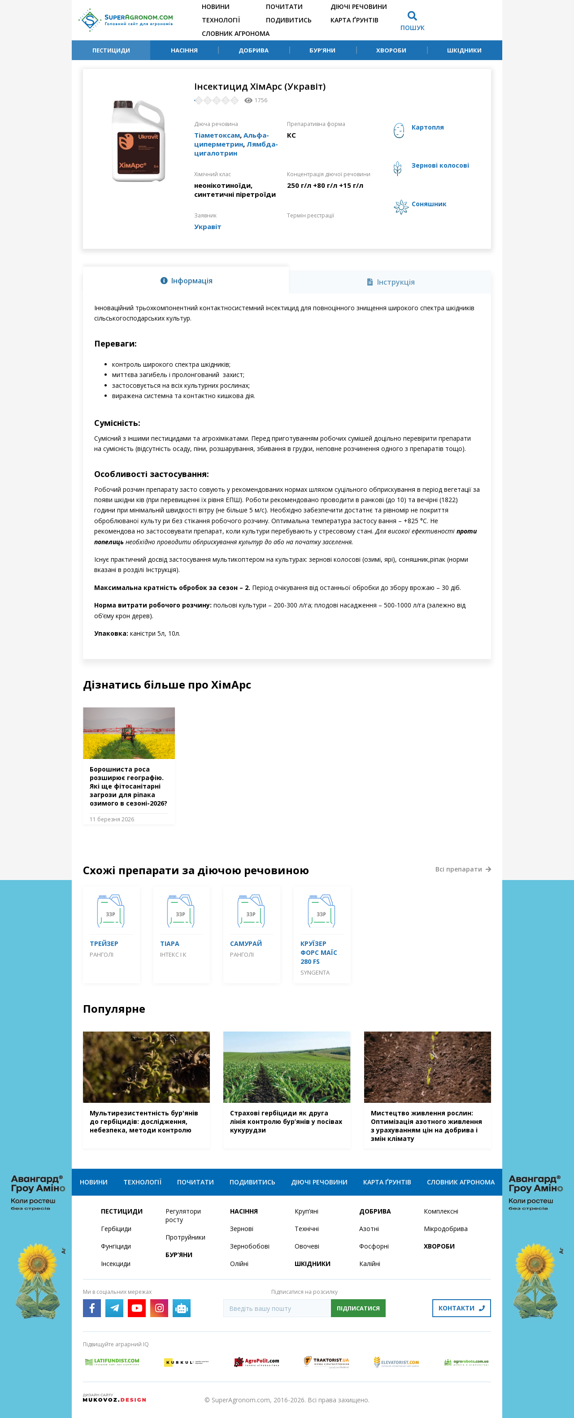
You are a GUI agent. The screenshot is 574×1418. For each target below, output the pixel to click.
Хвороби (391, 50)
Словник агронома (236, 33)
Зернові (241, 1228)
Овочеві (307, 1246)
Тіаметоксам (217, 134)
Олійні (239, 1263)
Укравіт (208, 226)
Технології (221, 20)
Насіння (184, 50)
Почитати (284, 6)
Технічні (307, 1228)
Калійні (369, 1263)
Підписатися (358, 1308)
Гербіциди (116, 1228)
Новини (216, 6)
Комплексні (441, 1211)
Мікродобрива (446, 1228)
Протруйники (185, 1237)
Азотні (369, 1228)
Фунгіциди (116, 1246)
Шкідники (464, 50)
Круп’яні (306, 1211)
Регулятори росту (183, 1215)
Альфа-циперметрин (231, 139)
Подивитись (289, 20)
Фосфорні (374, 1246)
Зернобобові (250, 1246)
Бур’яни (322, 50)
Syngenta (315, 972)
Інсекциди (115, 1263)
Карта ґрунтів (354, 20)
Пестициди (111, 50)
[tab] (186, 280)
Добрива (254, 50)
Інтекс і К (173, 954)
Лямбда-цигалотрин (236, 148)
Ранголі (101, 954)
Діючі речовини (358, 6)
